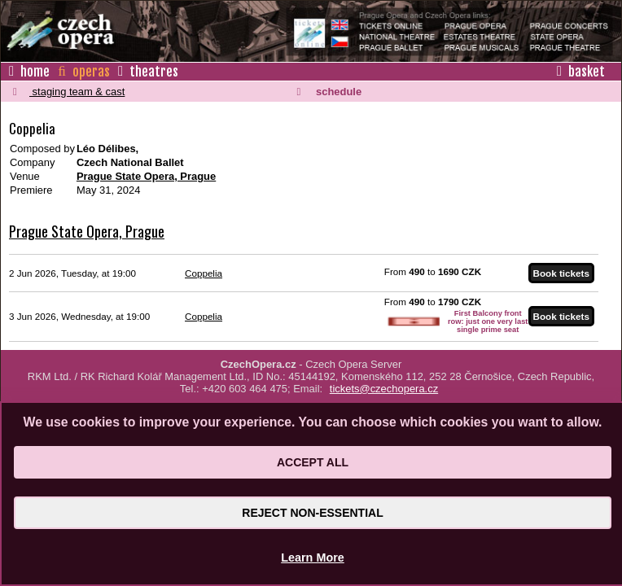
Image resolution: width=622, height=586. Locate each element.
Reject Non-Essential (312, 512)
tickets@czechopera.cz (384, 389)
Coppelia (203, 273)
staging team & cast (69, 91)
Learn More (312, 557)
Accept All (312, 462)
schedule (328, 91)
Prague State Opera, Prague (146, 176)
